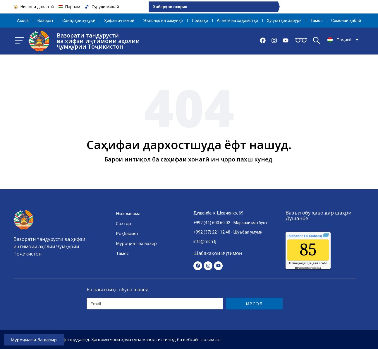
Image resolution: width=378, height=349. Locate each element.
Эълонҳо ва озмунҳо (163, 20)
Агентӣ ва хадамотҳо (237, 20)
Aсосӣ (23, 20)
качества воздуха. (318, 236)
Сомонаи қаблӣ (346, 20)
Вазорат (45, 20)
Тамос (316, 20)
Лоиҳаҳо (200, 20)
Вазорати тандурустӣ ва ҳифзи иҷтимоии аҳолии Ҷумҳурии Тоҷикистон (98, 41)
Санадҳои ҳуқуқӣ (78, 20)
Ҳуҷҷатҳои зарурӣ (284, 20)
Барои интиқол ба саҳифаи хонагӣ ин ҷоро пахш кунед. (189, 159)
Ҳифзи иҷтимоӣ (119, 20)
